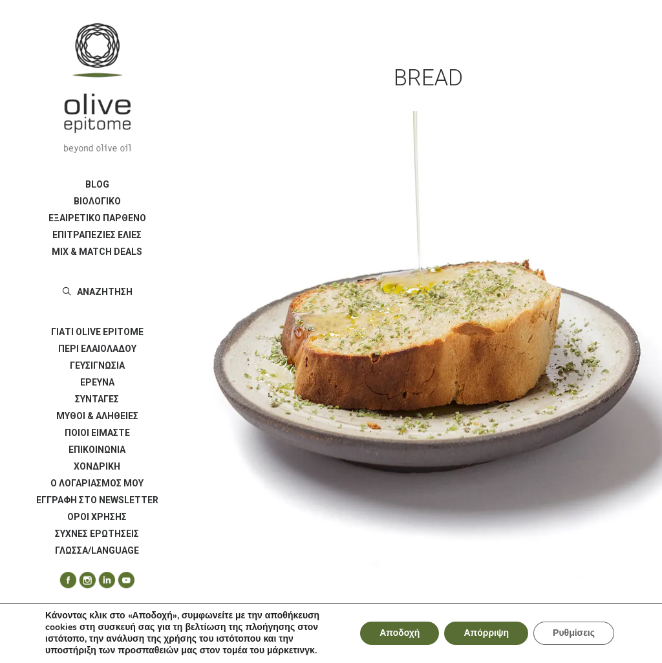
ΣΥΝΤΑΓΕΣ (97, 399)
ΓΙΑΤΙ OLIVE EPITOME (97, 332)
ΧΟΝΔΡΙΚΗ (97, 466)
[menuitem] (97, 184)
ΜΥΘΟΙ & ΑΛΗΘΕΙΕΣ (97, 416)
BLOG (97, 184)
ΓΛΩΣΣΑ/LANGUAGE (97, 550)
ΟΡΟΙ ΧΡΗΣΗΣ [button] (97, 517)
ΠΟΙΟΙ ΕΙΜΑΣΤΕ (97, 433)
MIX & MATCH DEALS (97, 251)
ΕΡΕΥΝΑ (97, 382)
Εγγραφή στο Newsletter (97, 500)
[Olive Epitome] (97, 88)
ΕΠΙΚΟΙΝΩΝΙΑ (97, 449)
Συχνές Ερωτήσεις (97, 533)
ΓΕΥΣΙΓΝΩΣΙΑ (97, 365)
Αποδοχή (399, 633)
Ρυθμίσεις (574, 633)
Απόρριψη (486, 633)
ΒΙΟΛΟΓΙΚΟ (97, 201)
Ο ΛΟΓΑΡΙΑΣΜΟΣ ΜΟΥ (97, 483)
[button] (63, 580)
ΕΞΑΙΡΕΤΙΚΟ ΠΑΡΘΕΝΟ (97, 218)
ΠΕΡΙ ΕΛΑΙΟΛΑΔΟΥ (97, 348)
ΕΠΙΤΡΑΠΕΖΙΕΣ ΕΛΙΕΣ (97, 235)
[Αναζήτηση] (97, 291)
